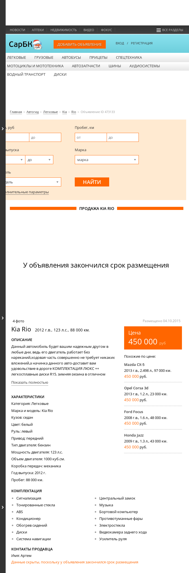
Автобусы (71, 57)
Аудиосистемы (144, 65)
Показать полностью (29, 382)
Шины (115, 65)
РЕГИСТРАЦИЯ (142, 43)
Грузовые (43, 57)
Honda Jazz (134, 435)
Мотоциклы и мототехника (35, 65)
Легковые (16, 57)
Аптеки (38, 30)
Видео (88, 30)
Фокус (106, 30)
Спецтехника (129, 57)
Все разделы (170, 30)
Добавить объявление (80, 44)
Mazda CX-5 (134, 364)
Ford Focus (133, 411)
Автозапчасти (86, 65)
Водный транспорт (26, 74)
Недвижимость (63, 30)
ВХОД (120, 43)
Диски (60, 74)
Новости (17, 30)
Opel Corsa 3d (136, 387)
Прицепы (98, 57)
